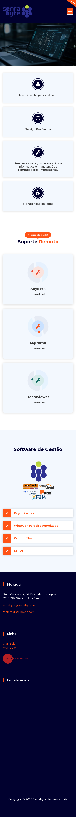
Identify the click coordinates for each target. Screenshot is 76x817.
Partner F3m (23, 538)
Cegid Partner (24, 513)
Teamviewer (38, 397)
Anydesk (38, 289)
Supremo (38, 343)
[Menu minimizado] (70, 11)
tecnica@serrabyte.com (19, 612)
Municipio (9, 647)
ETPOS (19, 550)
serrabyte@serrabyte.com (20, 605)
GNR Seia (9, 643)
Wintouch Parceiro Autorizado (36, 525)
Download (38, 294)
